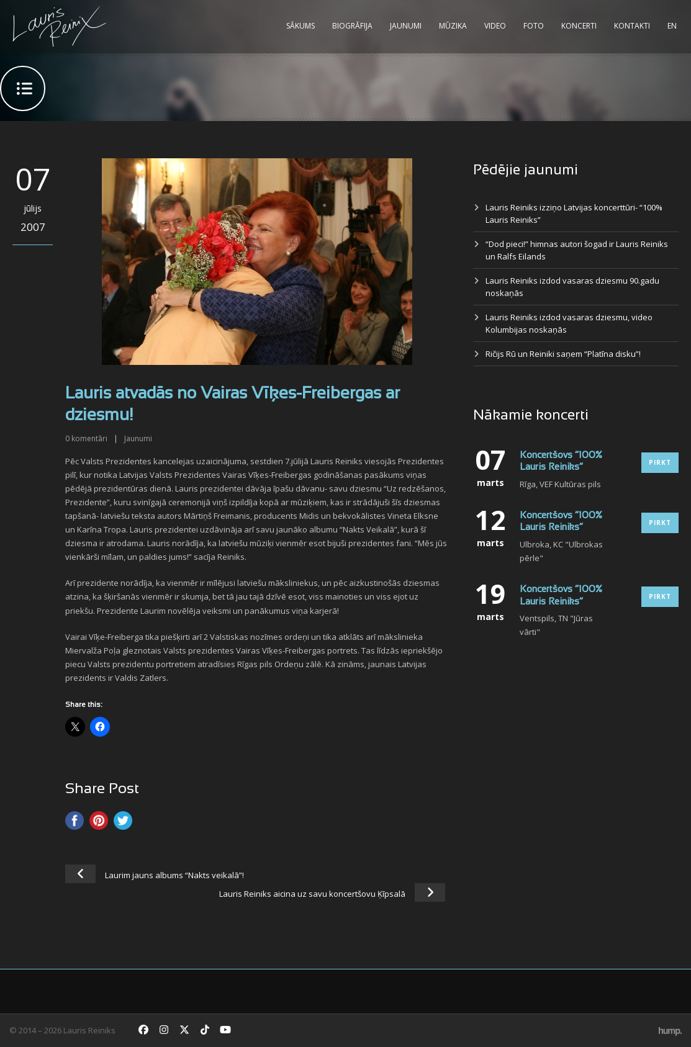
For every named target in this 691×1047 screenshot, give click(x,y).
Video (495, 25)
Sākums (300, 25)
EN (672, 25)
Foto (533, 25)
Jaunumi (406, 25)
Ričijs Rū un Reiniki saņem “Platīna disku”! (563, 353)
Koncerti (579, 25)
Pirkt (660, 462)
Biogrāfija (352, 25)
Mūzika (453, 25)
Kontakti (632, 25)
